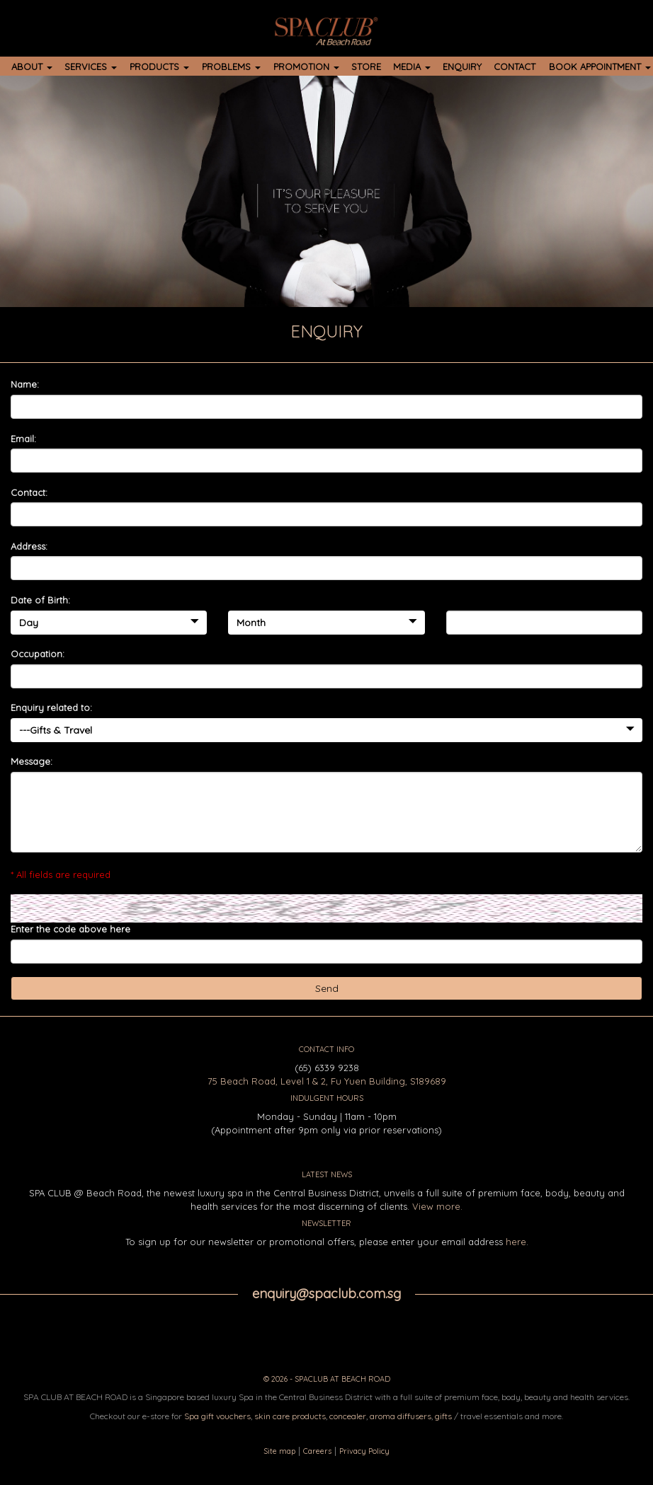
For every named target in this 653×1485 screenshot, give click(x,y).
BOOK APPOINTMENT (600, 66)
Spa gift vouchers (217, 1416)
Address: (29, 546)
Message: (31, 761)
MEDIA (412, 66)
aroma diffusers (400, 1416)
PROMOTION (306, 66)
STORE (366, 66)
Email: (23, 438)
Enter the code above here (70, 929)
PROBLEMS (231, 66)
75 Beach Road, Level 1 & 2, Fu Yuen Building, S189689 (327, 1081)
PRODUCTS (159, 66)
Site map (279, 1451)
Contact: (29, 492)
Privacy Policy (364, 1451)
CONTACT (514, 66)
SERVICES (90, 66)
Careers (317, 1451)
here (516, 1241)
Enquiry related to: (51, 707)
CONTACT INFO (326, 1049)
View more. (437, 1206)
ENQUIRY (462, 66)
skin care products (290, 1416)
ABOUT (31, 66)
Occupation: (37, 653)
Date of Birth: (40, 600)
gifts (443, 1416)
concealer (347, 1416)
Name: (25, 384)
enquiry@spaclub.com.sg (326, 1293)
